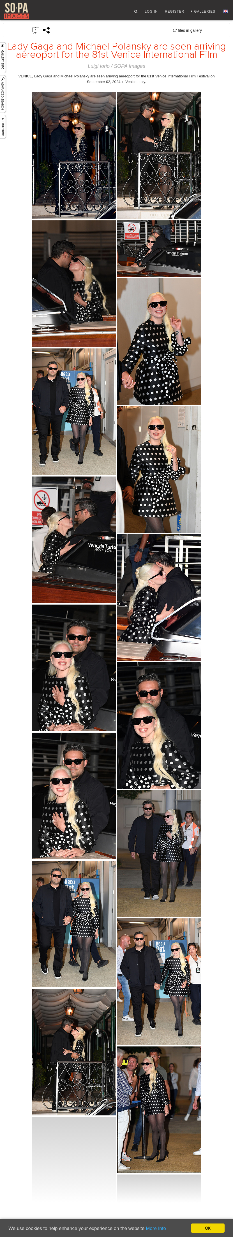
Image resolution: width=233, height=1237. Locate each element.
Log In (151, 12)
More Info (156, 1228)
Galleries (204, 12)
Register (174, 12)
